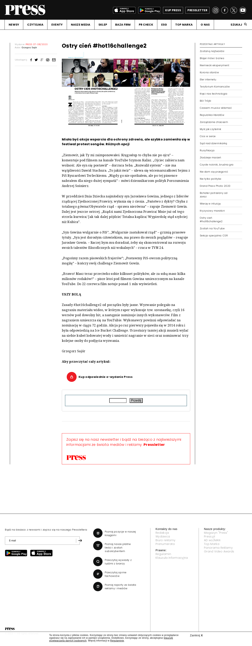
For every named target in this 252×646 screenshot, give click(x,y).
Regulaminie (117, 640)
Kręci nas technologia (213, 93)
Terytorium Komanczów (215, 86)
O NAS (205, 25)
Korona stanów (209, 72)
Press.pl (209, 536)
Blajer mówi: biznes (212, 58)
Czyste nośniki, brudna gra (216, 164)
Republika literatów (212, 115)
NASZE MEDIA (80, 25)
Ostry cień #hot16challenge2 (211, 219)
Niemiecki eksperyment (214, 65)
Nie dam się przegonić (214, 171)
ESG (164, 25)
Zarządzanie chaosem (214, 122)
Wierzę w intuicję (210, 203)
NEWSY (14, 25)
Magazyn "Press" (216, 533)
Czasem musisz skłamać (216, 108)
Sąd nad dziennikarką (213, 143)
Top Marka (211, 544)
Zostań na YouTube (212, 228)
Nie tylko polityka (210, 178)
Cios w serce (208, 136)
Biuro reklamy (165, 540)
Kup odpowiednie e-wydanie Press (105, 377)
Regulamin (163, 554)
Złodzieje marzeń (210, 157)
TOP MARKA (184, 25)
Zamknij (196, 635)
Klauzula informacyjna (172, 558)
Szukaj (236, 25)
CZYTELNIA (35, 25)
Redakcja (162, 533)
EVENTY (57, 25)
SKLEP (102, 25)
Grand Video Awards (219, 551)
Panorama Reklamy (218, 548)
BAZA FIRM (123, 25)
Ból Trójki (205, 100)
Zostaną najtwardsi (212, 51)
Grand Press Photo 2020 (215, 186)
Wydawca (163, 536)
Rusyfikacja (207, 150)
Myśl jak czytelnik (210, 129)
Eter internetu (208, 79)
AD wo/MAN (212, 540)
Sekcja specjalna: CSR (214, 235)
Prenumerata (165, 544)
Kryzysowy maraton (212, 210)
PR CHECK (146, 25)
